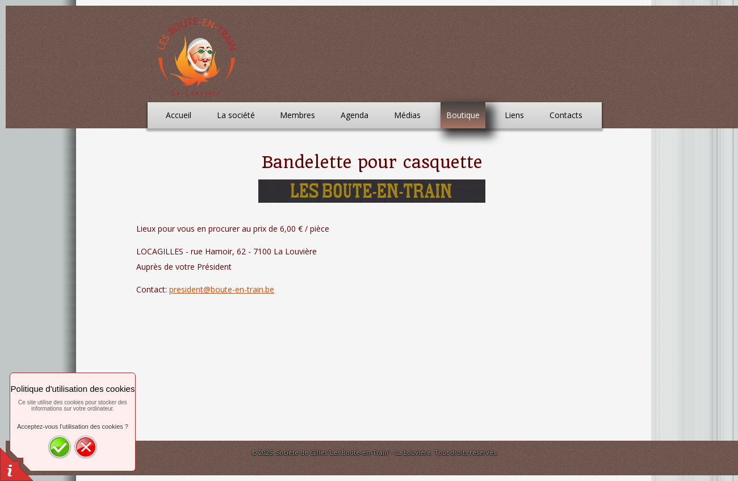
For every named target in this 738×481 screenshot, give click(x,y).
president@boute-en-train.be (221, 289)
